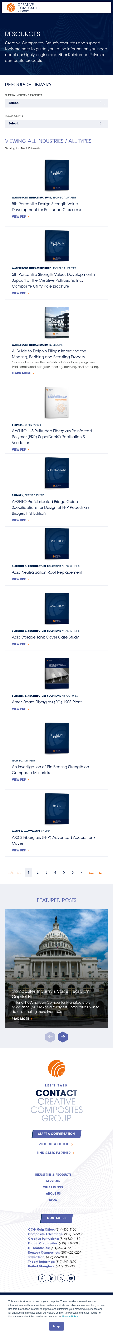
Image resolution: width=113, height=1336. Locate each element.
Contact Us (56, 1218)
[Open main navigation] (102, 7)
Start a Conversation (56, 1134)
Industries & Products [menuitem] (53, 1175)
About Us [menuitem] (53, 1193)
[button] (63, 1037)
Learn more (21, 373)
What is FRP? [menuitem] (53, 1187)
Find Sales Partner (53, 1153)
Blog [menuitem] (53, 1200)
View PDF (19, 217)
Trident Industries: (41, 1262)
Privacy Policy (70, 1316)
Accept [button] (56, 1326)
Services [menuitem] (53, 1181)
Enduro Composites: (43, 1243)
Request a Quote (54, 1144)
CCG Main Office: (41, 1229)
